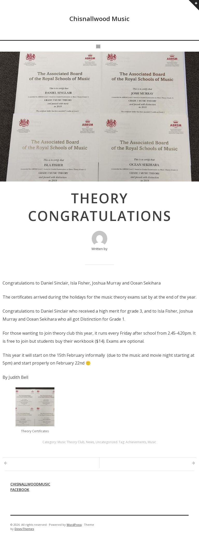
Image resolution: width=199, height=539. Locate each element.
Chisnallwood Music (99, 18)
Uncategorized (106, 442)
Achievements (136, 442)
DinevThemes (24, 529)
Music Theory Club (71, 442)
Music (152, 442)
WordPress (74, 525)
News (90, 442)
